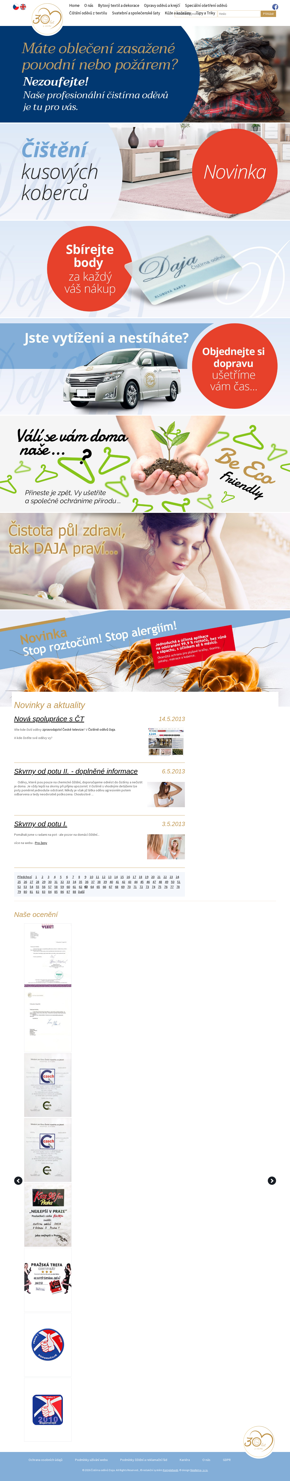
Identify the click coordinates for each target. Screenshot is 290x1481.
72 (141, 887)
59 (62, 887)
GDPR (227, 1460)
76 (165, 887)
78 (178, 887)
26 (25, 882)
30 (49, 882)
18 (140, 877)
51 (178, 882)
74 (153, 887)
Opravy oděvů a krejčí (162, 5)
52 (19, 887)
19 (146, 877)
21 (159, 877)
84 (49, 892)
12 (103, 877)
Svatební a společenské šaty (136, 13)
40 (111, 882)
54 (31, 887)
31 (56, 882)
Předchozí (24, 877)
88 (74, 892)
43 (129, 882)
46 (148, 882)
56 (43, 887)
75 (159, 887)
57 (49, 887)
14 (116, 877)
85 (56, 892)
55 (37, 887)
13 (109, 877)
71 (135, 887)
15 (122, 877)
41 (117, 882)
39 (105, 882)
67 (110, 887)
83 (43, 892)
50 (172, 882)
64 (92, 887)
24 (177, 877)
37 (92, 882)
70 (129, 887)
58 (56, 887)
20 (152, 877)
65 (98, 887)
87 (68, 892)
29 (43, 882)
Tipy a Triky (205, 13)
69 (122, 887)
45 (142, 882)
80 (25, 892)
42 (123, 882)
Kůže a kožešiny (178, 13)
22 (165, 877)
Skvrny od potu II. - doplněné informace (76, 771)
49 (166, 882)
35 (80, 882)
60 (68, 887)
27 (31, 882)
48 (160, 882)
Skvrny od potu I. (40, 824)
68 (116, 887)
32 (62, 882)
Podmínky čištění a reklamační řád (143, 1460)
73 (147, 887)
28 (37, 882)
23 (171, 877)
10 (91, 877)
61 (74, 887)
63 (86, 887)
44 (135, 882)
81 (31, 892)
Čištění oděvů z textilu (88, 13)
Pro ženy (41, 843)
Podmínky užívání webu (91, 1460)
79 (19, 892)
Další (81, 892)
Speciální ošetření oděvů (206, 5)
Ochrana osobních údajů (46, 1460)
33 (68, 882)
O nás (88, 5)
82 (37, 892)
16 (128, 877)
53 (25, 887)
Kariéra (185, 1460)
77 (172, 887)
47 (154, 882)
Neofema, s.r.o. (199, 1470)
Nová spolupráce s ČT (49, 719)
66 (104, 887)
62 (80, 887)
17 (134, 877)
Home (74, 5)
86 (62, 892)
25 (19, 882)
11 (97, 877)
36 (86, 882)
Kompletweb (170, 1470)
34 (74, 882)
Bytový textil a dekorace (118, 5)
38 (99, 882)
